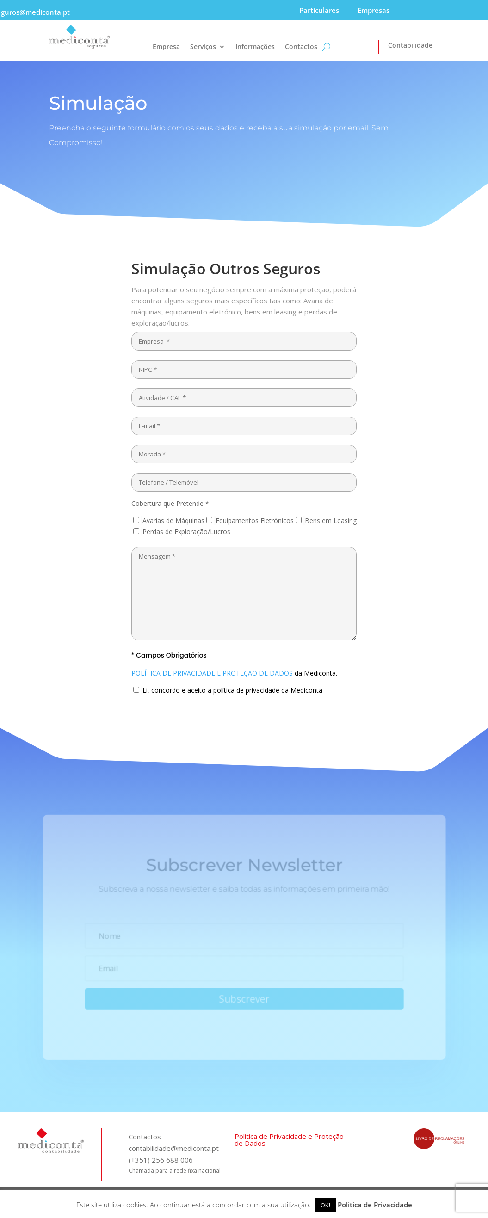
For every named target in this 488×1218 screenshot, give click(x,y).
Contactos (301, 47)
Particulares (319, 10)
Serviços (203, 47)
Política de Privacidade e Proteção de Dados (289, 1140)
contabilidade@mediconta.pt (174, 1148)
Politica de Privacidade (375, 1204)
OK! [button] (325, 1205)
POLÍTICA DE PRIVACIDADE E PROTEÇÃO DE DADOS (212, 673)
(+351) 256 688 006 (161, 1159)
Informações (255, 47)
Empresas (373, 10)
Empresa (166, 47)
